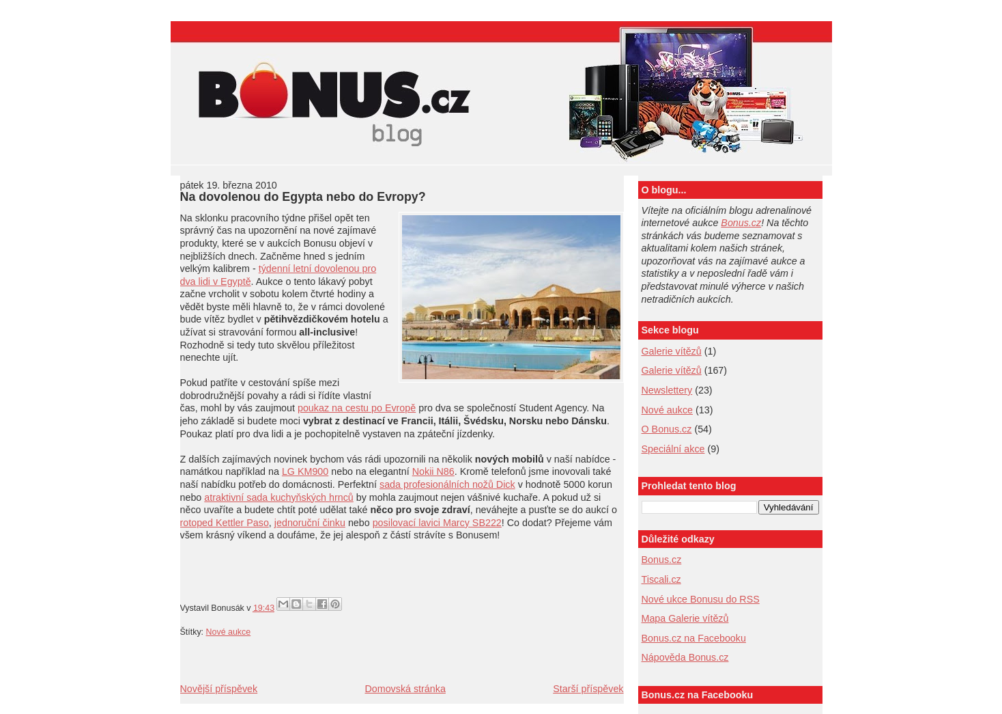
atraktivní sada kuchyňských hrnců (279, 497)
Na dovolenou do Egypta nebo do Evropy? (303, 197)
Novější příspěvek (219, 688)
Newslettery (667, 390)
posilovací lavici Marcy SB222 (437, 522)
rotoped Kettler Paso (224, 522)
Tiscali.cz (661, 579)
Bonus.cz (741, 222)
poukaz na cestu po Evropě (357, 407)
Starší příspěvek (588, 688)
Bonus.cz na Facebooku (694, 638)
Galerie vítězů (672, 370)
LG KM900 (305, 471)
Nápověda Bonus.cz (685, 657)
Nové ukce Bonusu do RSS (701, 599)
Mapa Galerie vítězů (685, 618)
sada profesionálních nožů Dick (447, 484)
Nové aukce (228, 632)
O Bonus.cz (667, 429)
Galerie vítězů (672, 351)
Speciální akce (673, 448)
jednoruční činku (309, 522)
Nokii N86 (433, 471)
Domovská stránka (404, 688)
